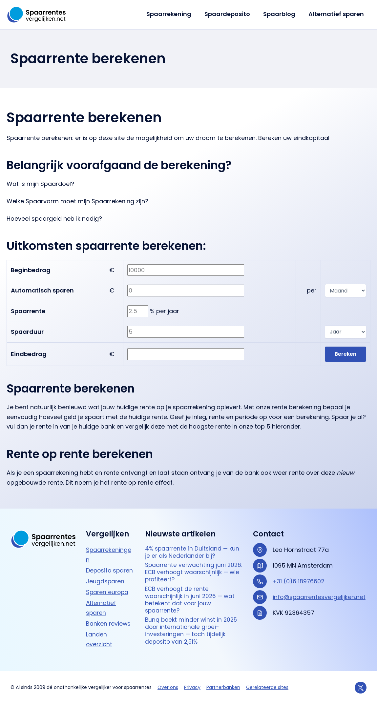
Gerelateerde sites (267, 687)
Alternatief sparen (337, 14)
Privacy (192, 687)
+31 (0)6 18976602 (299, 581)
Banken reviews (108, 622)
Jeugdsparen (105, 580)
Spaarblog (281, 14)
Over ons (167, 687)
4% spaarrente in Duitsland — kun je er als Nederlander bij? (193, 552)
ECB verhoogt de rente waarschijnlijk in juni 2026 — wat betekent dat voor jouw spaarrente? (191, 602)
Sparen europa (108, 591)
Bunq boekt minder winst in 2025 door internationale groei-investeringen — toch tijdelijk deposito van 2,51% (193, 635)
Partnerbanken (223, 687)
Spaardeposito (230, 14)
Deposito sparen (110, 570)
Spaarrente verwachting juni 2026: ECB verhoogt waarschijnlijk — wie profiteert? (190, 573)
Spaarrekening (173, 14)
